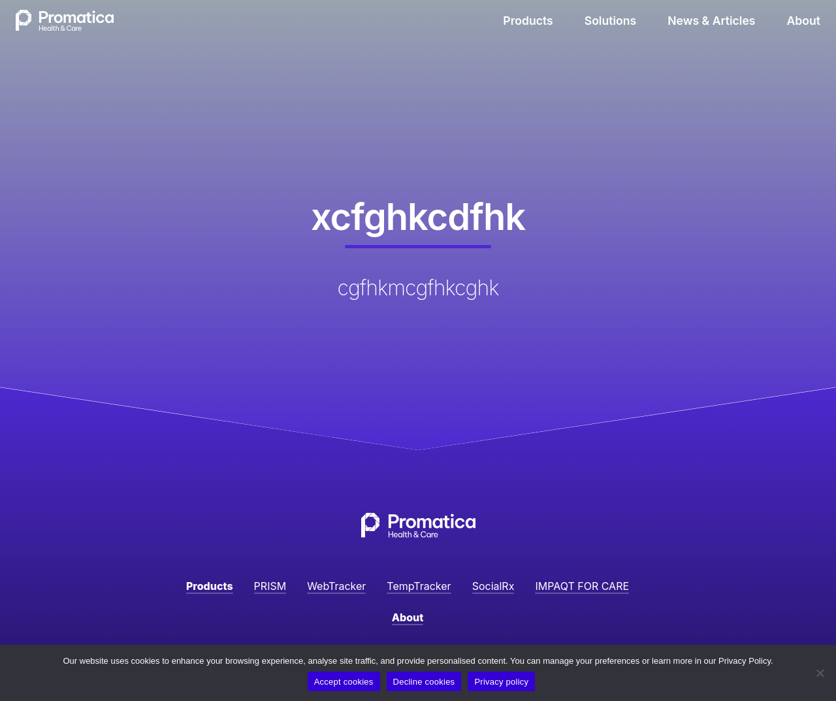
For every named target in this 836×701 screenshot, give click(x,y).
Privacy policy (501, 682)
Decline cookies (424, 682)
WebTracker (336, 586)
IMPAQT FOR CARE (582, 586)
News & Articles (711, 20)
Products (528, 20)
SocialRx (493, 586)
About (803, 20)
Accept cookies (344, 682)
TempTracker (419, 586)
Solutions (611, 20)
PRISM (270, 586)
